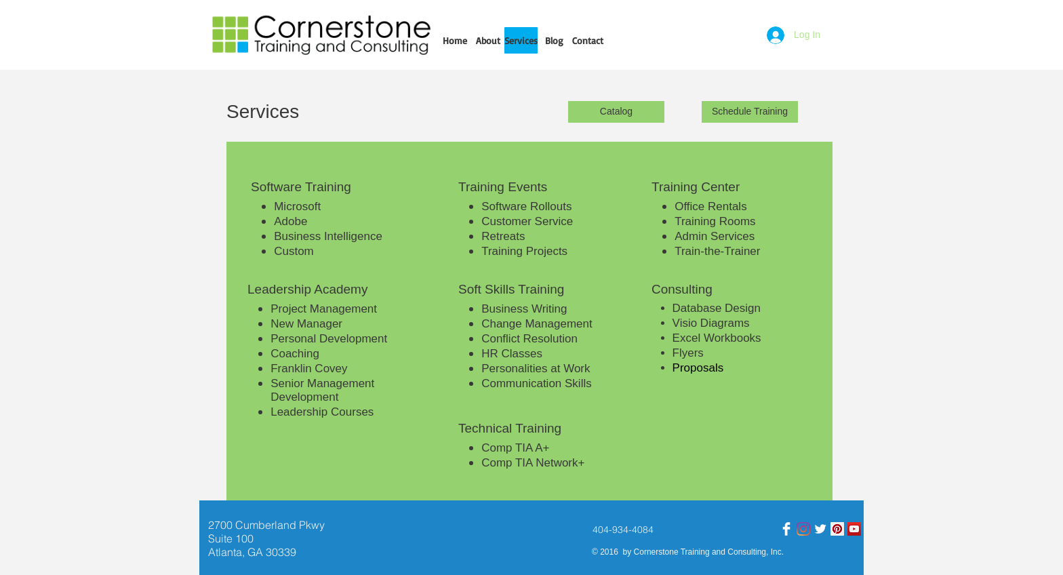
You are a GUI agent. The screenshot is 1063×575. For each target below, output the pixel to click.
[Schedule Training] (750, 112)
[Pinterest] (837, 529)
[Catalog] (616, 112)
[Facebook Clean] (786, 529)
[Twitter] (820, 529)
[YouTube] (854, 529)
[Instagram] (803, 529)
